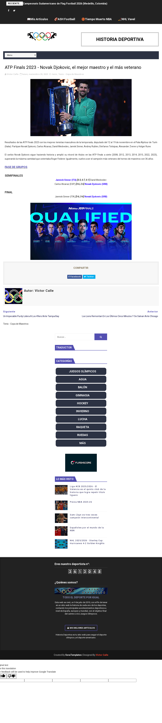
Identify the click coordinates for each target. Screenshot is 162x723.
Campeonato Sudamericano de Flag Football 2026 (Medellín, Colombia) (65, 3)
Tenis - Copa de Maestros (71, 74)
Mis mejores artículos (81, 628)
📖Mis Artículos (37, 19)
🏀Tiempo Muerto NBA (96, 19)
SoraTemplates (73, 655)
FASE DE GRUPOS (16, 167)
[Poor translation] (11, 676)
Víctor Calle (102, 655)
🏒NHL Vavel (126, 19)
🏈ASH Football (64, 19)
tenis (54, 74)
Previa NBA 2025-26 (81, 502)
